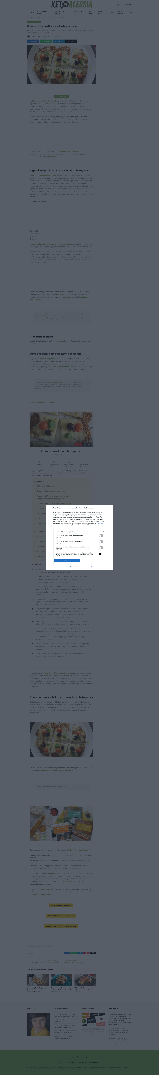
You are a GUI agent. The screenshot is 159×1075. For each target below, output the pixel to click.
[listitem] (79, 532)
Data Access (79, 567)
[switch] (101, 535)
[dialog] (79, 537)
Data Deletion (69, 567)
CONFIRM (67, 560)
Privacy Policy (89, 567)
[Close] (109, 508)
